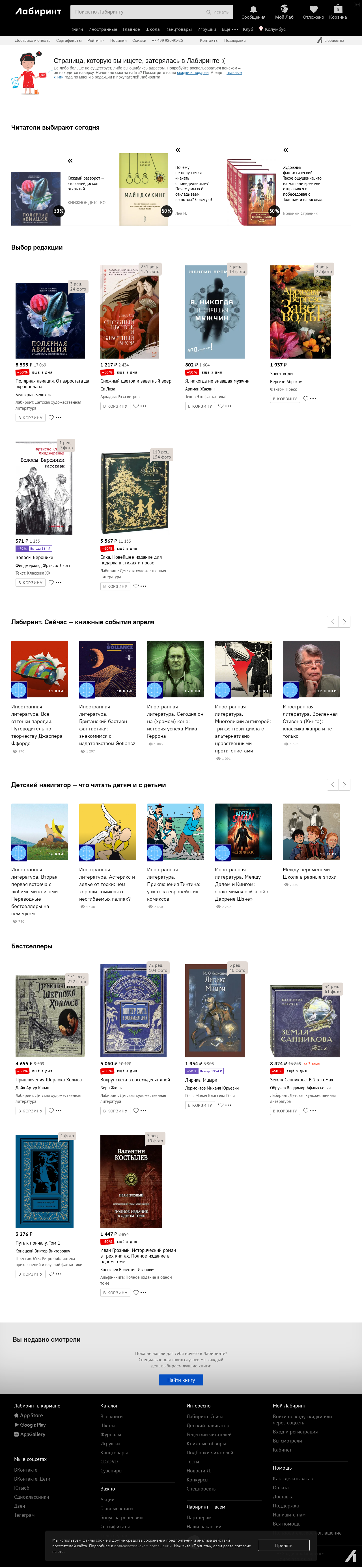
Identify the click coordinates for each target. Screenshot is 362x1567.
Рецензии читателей (209, 1434)
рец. (76, 283)
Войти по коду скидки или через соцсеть (302, 1419)
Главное (131, 29)
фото (78, 288)
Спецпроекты (202, 1488)
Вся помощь (286, 1523)
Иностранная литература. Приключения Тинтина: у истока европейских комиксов (174, 884)
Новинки (118, 40)
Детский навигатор (208, 1425)
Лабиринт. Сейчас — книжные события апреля (82, 621)
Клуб (248, 29)
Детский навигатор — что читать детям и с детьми (88, 784)
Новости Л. (199, 1470)
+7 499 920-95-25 (167, 40)
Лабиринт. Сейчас (206, 1416)
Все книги (111, 1416)
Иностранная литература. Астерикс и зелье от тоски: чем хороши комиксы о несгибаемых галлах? (107, 884)
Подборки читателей (210, 1452)
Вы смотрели (287, 1440)
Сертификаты (69, 40)
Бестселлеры (31, 946)
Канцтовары (178, 29)
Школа (152, 29)
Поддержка (235, 40)
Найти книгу (181, 1380)
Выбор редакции (37, 247)
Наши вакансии (204, 1526)
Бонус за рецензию (121, 1517)
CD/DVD (109, 1461)
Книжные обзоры (206, 1443)
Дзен (19, 1506)
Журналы (110, 1434)
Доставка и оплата (33, 40)
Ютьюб (21, 1488)
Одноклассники (31, 1497)
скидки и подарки (192, 72)
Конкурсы (197, 1479)
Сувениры (111, 1470)
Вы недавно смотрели (47, 1339)
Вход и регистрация (295, 1431)
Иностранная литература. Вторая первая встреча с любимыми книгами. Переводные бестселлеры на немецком (35, 892)
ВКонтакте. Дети (32, 1479)
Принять (283, 1545)
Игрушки (206, 29)
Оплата (281, 1487)
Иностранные (103, 29)
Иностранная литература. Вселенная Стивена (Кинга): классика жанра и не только (310, 721)
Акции (107, 1499)
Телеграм (24, 1515)
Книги (76, 29)
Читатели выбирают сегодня (55, 127)
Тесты (193, 1461)
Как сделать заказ (293, 1478)
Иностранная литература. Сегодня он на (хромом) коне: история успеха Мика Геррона (175, 721)
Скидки (139, 40)
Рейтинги (96, 40)
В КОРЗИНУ (30, 417)
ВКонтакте (25, 1469)
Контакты (209, 40)
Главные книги (116, 1508)
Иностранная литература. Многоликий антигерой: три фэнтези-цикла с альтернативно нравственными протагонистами (243, 729)
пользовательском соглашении (143, 1545)
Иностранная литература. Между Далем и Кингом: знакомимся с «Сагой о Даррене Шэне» (242, 884)
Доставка (283, 1496)
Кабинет (282, 1449)
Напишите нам (289, 1514)
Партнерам (199, 1517)
